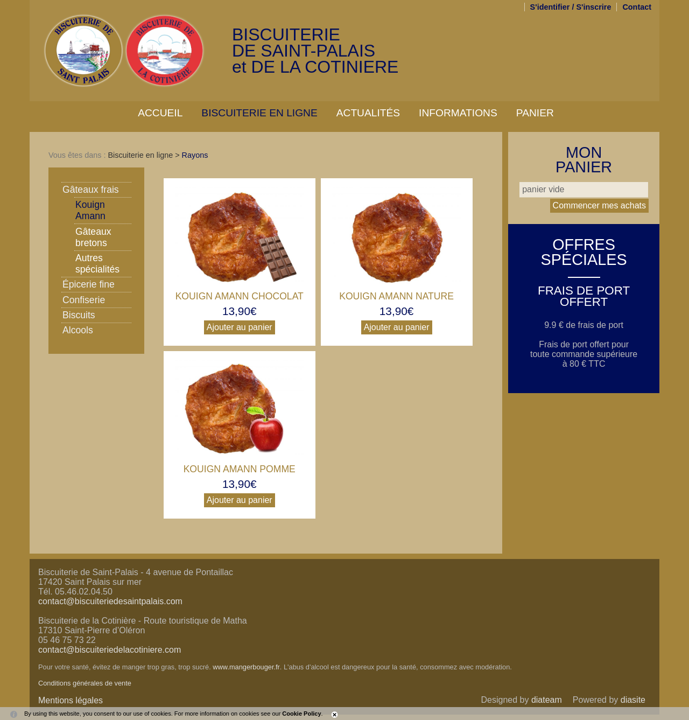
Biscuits (78, 315)
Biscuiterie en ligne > (144, 155)
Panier (535, 112)
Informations (458, 112)
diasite (633, 699)
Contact (636, 7)
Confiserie (83, 300)
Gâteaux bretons (93, 237)
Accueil (160, 112)
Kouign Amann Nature (396, 296)
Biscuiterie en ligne (259, 112)
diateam (546, 699)
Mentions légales (70, 700)
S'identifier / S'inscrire (570, 7)
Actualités (368, 112)
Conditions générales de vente (84, 683)
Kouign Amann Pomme (240, 469)
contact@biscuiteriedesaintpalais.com (110, 601)
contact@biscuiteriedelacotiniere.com (109, 649)
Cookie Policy (301, 713)
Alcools (77, 330)
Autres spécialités (97, 264)
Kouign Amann (90, 210)
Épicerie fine (88, 284)
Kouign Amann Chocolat (239, 296)
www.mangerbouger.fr (246, 667)
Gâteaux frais (90, 189)
